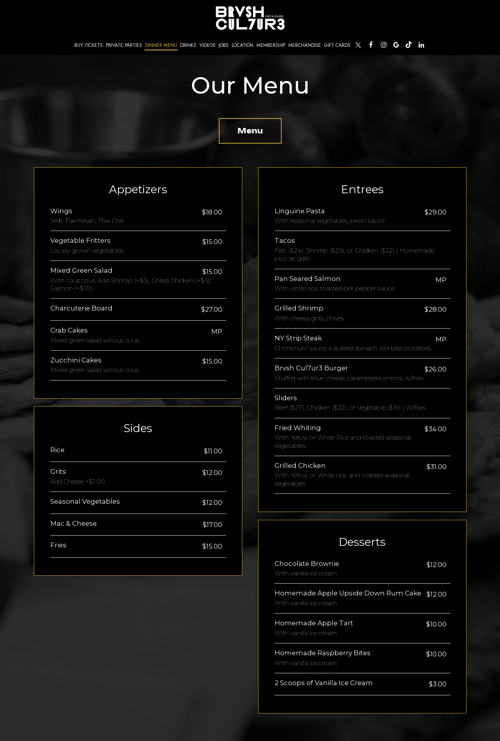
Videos (207, 45)
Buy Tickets (88, 45)
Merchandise (304, 45)
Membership (270, 45)
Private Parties (124, 45)
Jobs (224, 45)
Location (242, 45)
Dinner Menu (161, 45)
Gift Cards (337, 45)
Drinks (188, 45)
